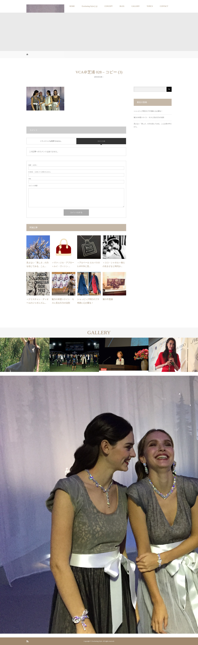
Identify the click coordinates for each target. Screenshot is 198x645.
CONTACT (164, 6)
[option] (24, 355)
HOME (72, 6)
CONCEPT (109, 6)
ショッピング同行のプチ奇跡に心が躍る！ (148, 111)
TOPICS (150, 6)
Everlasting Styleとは (89, 6)
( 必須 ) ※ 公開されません (39, 172)
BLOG (122, 6)
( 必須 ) (32, 165)
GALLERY (135, 6)
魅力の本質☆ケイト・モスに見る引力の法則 (149, 117)
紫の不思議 (108, 299)
